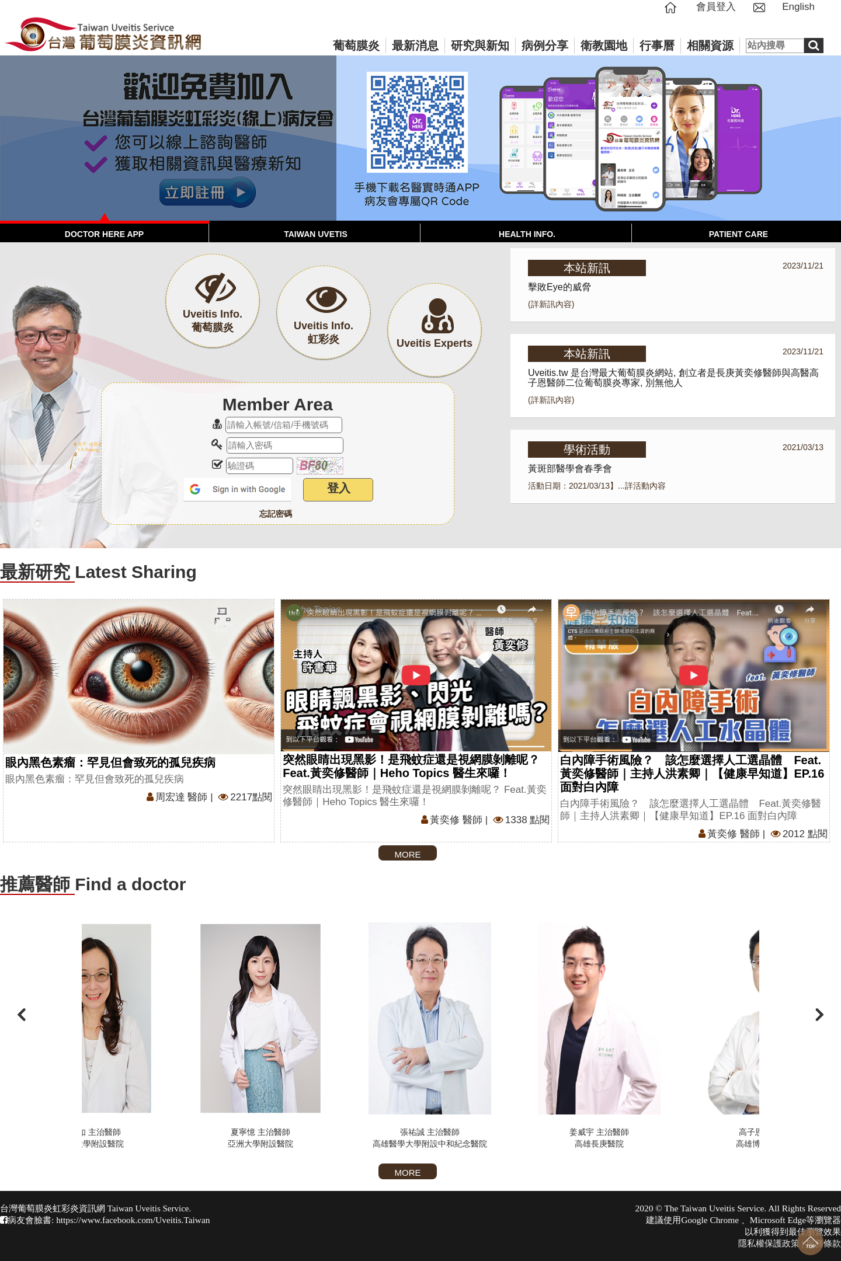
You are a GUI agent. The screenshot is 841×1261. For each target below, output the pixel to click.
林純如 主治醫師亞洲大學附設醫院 (172, 1035)
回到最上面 (810, 1242)
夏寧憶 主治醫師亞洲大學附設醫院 (342, 1035)
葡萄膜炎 (356, 45)
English (798, 6)
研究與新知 (480, 45)
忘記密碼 (275, 513)
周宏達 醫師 (176, 797)
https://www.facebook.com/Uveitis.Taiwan (133, 1220)
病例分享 (545, 45)
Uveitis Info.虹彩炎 (323, 324)
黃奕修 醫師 (450, 819)
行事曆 (657, 45)
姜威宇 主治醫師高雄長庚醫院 (680, 1035)
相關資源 (710, 45)
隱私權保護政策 (769, 1243)
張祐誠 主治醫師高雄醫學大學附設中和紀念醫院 (511, 1035)
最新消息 (415, 45)
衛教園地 (604, 45)
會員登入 (716, 6)
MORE (408, 854)
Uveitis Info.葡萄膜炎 (212, 312)
